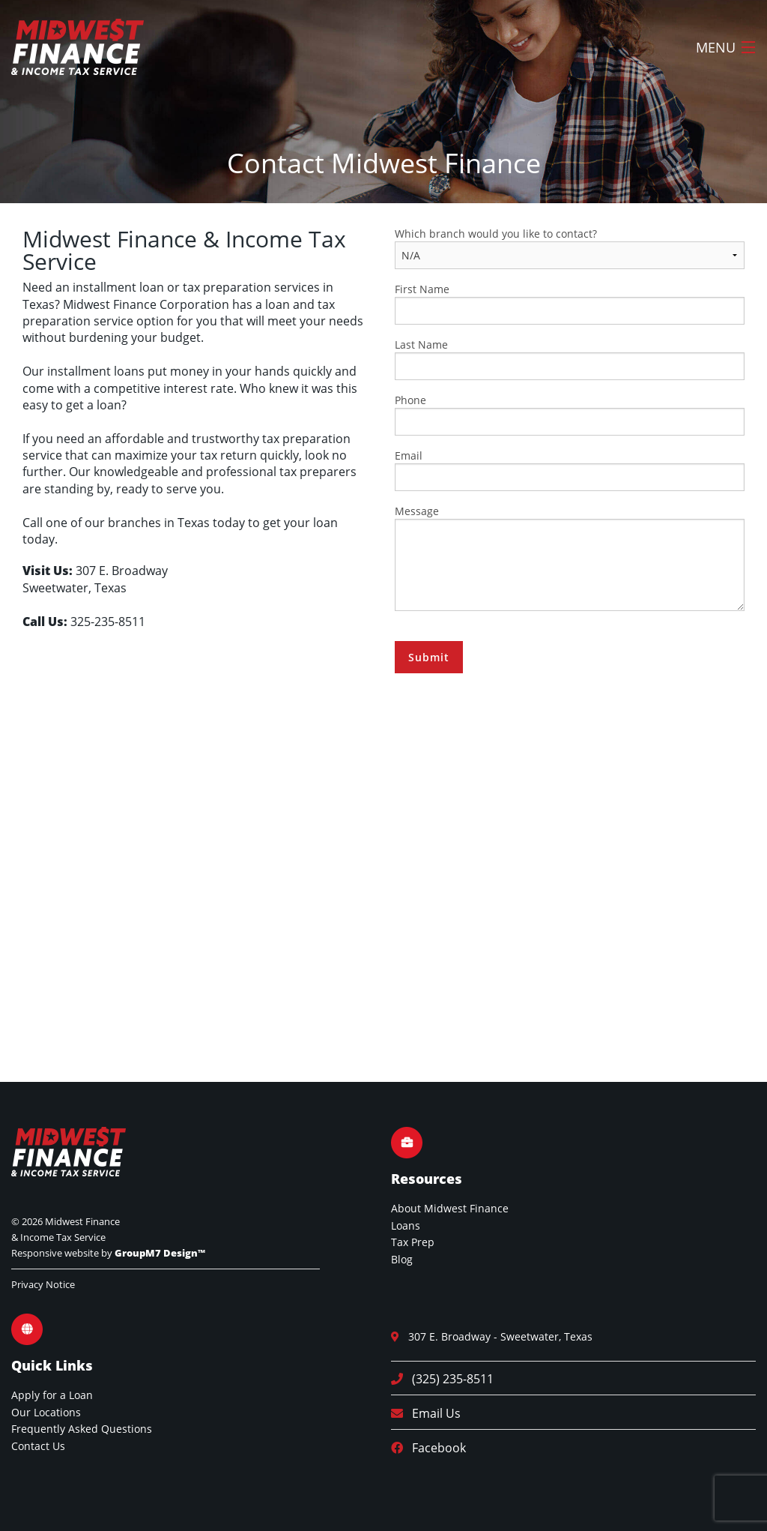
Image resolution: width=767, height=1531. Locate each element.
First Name (570, 303)
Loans (405, 1225)
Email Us (432, 1413)
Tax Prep (412, 1242)
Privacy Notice (43, 1284)
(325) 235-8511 (448, 1379)
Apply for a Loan (52, 1395)
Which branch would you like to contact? (570, 247)
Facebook (434, 1448)
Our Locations (46, 1412)
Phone (570, 414)
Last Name (570, 358)
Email (570, 469)
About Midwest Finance (450, 1208)
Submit (428, 657)
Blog (402, 1259)
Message (570, 557)
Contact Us (38, 1446)
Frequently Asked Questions (81, 1429)
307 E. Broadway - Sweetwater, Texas (495, 1336)
